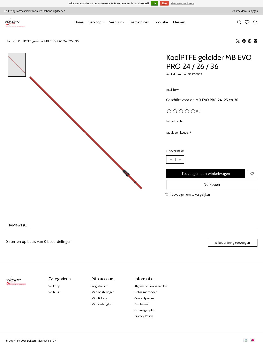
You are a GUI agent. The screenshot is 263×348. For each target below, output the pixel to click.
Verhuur (53, 292)
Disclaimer (141, 304)
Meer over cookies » (182, 3)
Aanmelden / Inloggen (245, 11)
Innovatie (161, 22)
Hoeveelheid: (175, 151)
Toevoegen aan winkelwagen (205, 173)
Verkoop (54, 286)
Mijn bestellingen (102, 292)
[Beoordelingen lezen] (181, 110)
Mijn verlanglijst (102, 304)
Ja (154, 3)
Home (79, 22)
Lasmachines (139, 22)
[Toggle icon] (239, 22)
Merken (179, 22)
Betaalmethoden (145, 292)
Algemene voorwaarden (150, 286)
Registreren (99, 286)
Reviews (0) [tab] (18, 225)
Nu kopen (212, 184)
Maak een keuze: (178, 132)
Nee (164, 3)
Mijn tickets (99, 298)
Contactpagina (144, 298)
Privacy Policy (143, 316)
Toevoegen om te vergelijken (187, 194)
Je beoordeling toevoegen (232, 243)
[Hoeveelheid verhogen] (180, 159)
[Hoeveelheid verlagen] (171, 159)
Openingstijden (144, 310)
